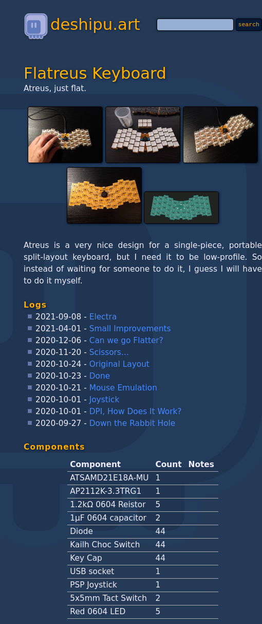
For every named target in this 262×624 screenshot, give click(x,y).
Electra (103, 317)
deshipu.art (82, 24)
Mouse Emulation (123, 388)
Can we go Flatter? (126, 340)
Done (99, 376)
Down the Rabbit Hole (132, 423)
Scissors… (109, 352)
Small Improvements (130, 328)
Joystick (104, 399)
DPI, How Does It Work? (135, 411)
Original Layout (119, 364)
